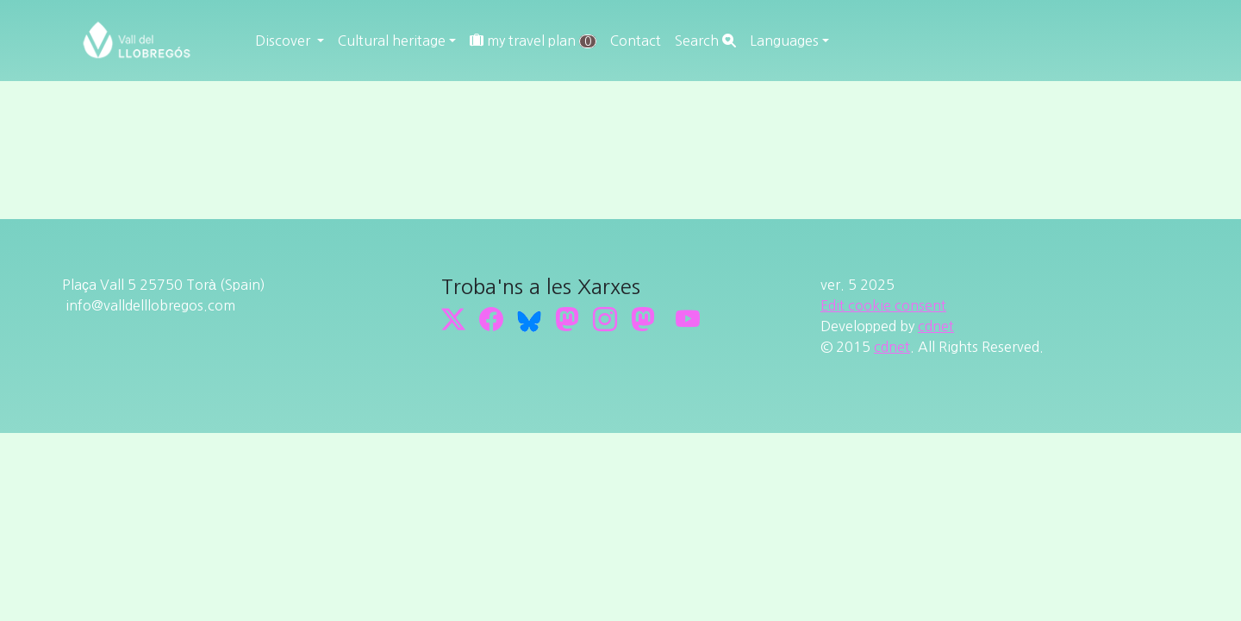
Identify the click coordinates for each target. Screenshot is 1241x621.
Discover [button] (284, 40)
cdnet (936, 326)
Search (705, 40)
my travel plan (533, 41)
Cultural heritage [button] (392, 40)
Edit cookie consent (883, 305)
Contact (635, 40)
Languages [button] (784, 40)
